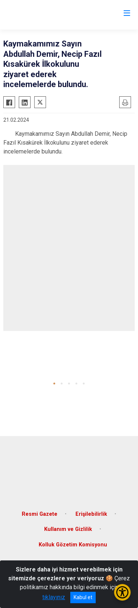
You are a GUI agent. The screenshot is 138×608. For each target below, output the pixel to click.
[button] (54, 383)
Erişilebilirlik (91, 514)
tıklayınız (53, 597)
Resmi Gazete (39, 514)
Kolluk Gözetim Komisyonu (73, 545)
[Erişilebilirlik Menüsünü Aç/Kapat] (122, 592)
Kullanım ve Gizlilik (68, 529)
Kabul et (83, 597)
